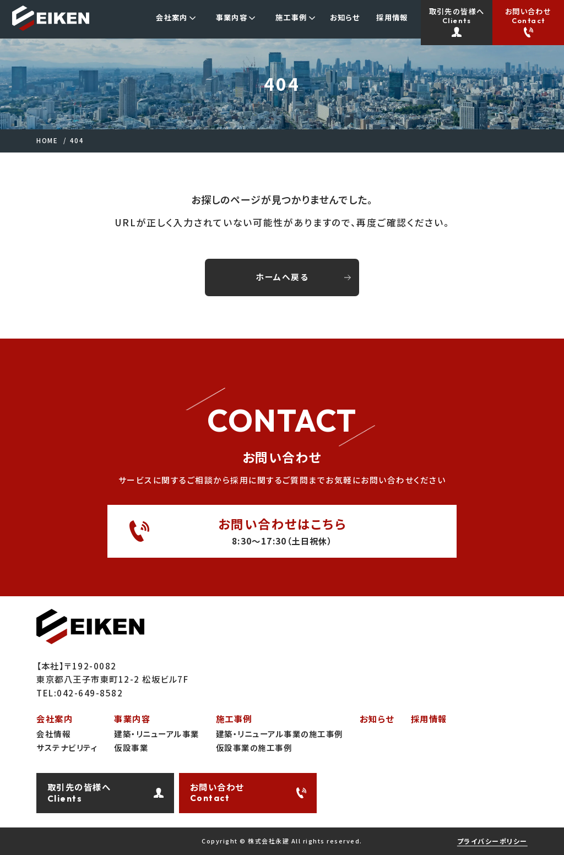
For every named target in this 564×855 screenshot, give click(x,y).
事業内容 (132, 719)
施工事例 (234, 719)
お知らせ (377, 719)
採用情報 (429, 719)
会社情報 (53, 733)
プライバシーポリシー (492, 841)
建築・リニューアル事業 (156, 733)
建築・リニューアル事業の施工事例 (279, 733)
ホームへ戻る (282, 276)
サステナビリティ (66, 747)
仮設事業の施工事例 (254, 747)
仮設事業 (131, 747)
